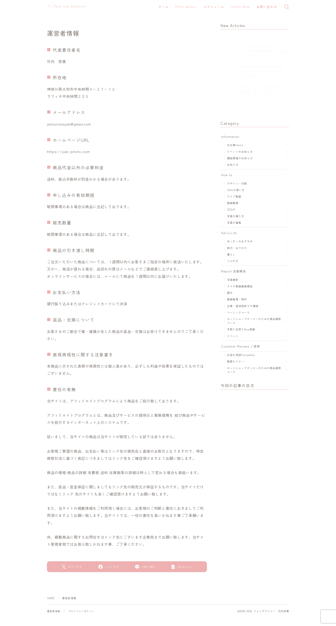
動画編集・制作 (237, 299)
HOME (51, 598)
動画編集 (232, 203)
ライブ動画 (234, 196)
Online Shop (240, 6)
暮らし (231, 254)
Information (230, 136)
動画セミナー (235, 361)
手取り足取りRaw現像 (241, 329)
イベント (232, 336)
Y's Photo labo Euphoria (66, 6)
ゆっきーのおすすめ (240, 241)
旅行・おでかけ (237, 248)
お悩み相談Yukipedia (241, 355)
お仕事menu (235, 145)
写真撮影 (232, 280)
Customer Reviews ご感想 (240, 346)
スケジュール (213, 7)
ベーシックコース (238, 312)
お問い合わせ (266, 7)
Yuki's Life (229, 233)
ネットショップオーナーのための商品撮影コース (254, 321)
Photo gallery (186, 6)
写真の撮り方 (235, 216)
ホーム (163, 7)
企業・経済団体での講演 (242, 306)
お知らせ (232, 164)
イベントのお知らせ (240, 151)
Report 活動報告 (233, 271)
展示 (230, 292)
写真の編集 (234, 222)
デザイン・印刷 (237, 183)
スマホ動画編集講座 (240, 286)
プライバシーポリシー (83, 611)
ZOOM (231, 209)
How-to (226, 175)
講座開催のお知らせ (240, 158)
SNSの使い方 (236, 190)
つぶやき (232, 261)
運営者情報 (54, 611)
